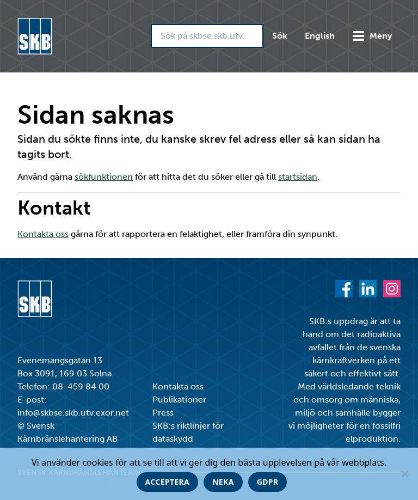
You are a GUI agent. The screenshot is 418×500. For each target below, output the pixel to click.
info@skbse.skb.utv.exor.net (73, 412)
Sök (279, 36)
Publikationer (179, 399)
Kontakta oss (43, 234)
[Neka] (404, 473)
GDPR (268, 482)
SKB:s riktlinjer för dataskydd (188, 432)
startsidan (297, 177)
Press (163, 412)
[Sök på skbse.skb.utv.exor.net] (207, 36)
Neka (223, 482)
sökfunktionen (104, 177)
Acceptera (167, 482)
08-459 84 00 (80, 386)
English (320, 36)
